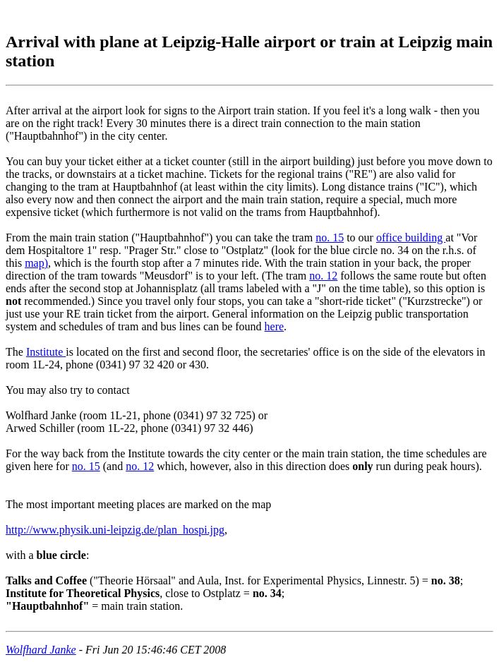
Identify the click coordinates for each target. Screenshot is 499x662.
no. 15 (329, 237)
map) (36, 263)
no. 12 (323, 276)
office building (410, 237)
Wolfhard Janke (41, 650)
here (274, 326)
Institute (46, 352)
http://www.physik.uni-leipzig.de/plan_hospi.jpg (115, 530)
